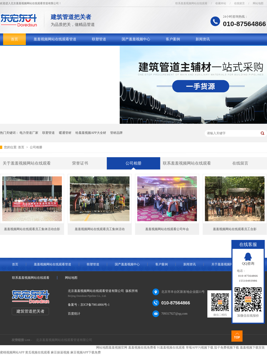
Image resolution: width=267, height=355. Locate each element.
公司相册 (36, 147)
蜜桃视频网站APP (12, 352)
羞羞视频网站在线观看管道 (55, 39)
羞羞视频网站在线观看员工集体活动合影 (32, 229)
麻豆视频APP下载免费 (85, 352)
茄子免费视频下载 (226, 347)
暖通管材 (65, 132)
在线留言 (239, 3)
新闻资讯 (203, 39)
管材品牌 (116, 132)
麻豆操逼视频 (60, 352)
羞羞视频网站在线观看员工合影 (235, 229)
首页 (14, 39)
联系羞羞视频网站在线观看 (191, 3)
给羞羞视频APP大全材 (90, 132)
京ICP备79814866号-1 (94, 304)
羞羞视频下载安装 (252, 347)
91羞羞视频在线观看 (171, 347)
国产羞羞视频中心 (136, 39)
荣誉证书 (80, 163)
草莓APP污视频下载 (199, 347)
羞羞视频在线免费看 (142, 347)
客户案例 (173, 39)
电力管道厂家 (29, 132)
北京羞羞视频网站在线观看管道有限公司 (64, 340)
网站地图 (258, 3)
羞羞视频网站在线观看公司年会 (167, 229)
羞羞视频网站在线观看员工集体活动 (100, 229)
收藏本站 (220, 3)
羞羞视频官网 (118, 347)
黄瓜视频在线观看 (37, 352)
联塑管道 (99, 39)
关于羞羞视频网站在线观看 (32, 51)
